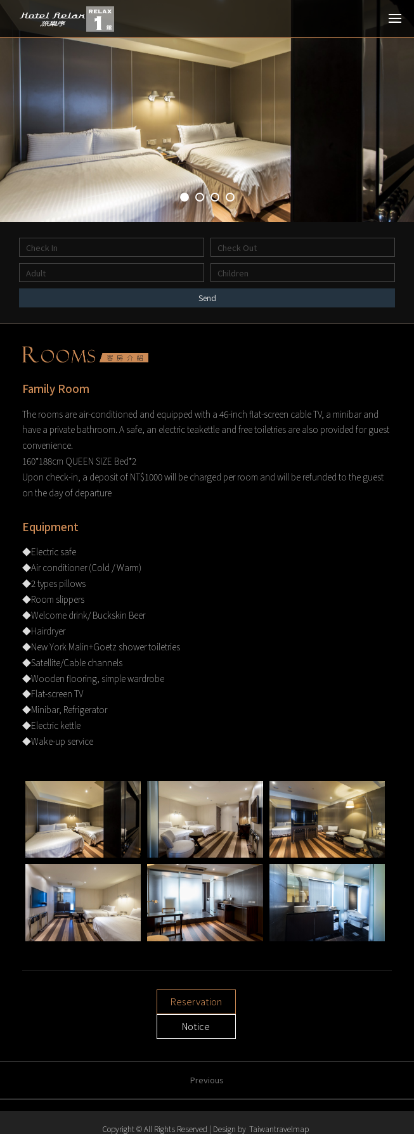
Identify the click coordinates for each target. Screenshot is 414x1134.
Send (207, 298)
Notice (255, 1004)
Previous (207, 1058)
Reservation (159, 1004)
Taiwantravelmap (279, 1128)
